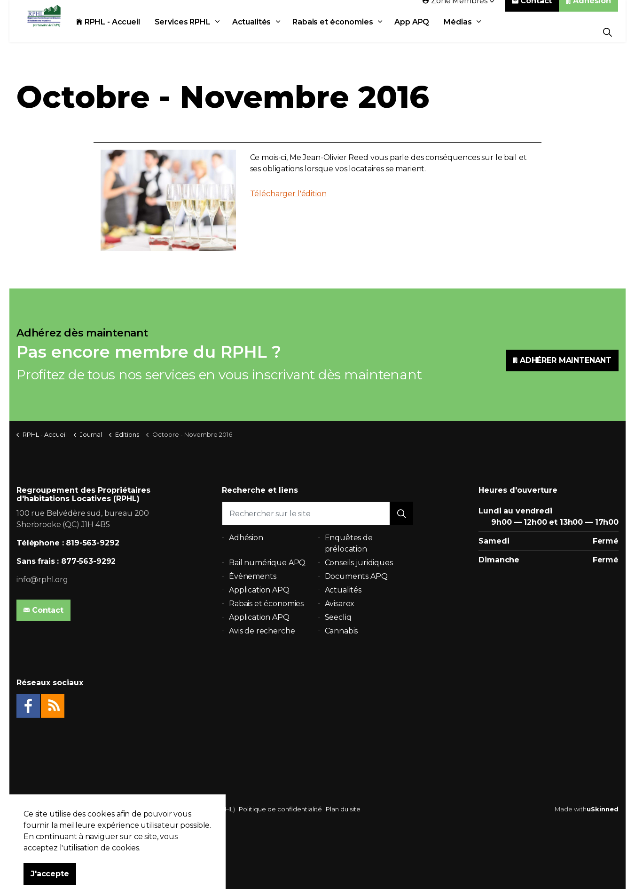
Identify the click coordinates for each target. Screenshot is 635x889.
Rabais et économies (339, 31)
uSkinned (603, 809)
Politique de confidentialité (280, 809)
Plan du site (343, 809)
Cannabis (341, 630)
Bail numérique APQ (267, 562)
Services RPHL (189, 31)
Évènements (252, 576)
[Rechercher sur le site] (317, 513)
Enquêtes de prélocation (349, 543)
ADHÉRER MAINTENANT (562, 360)
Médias (464, 31)
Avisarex (340, 603)
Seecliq (338, 617)
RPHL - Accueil (115, 31)
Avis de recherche (262, 630)
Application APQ (259, 589)
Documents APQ (356, 576)
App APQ (418, 31)
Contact (532, 10)
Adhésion (588, 10)
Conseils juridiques (359, 562)
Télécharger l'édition (288, 193)
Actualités (257, 31)
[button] (401, 513)
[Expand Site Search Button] (607, 31)
